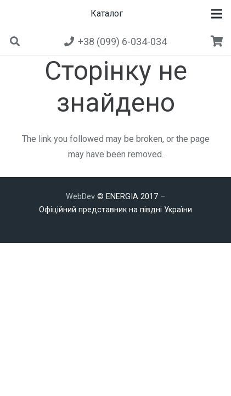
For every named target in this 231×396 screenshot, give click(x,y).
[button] (216, 14)
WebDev (81, 196)
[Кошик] (217, 41)
